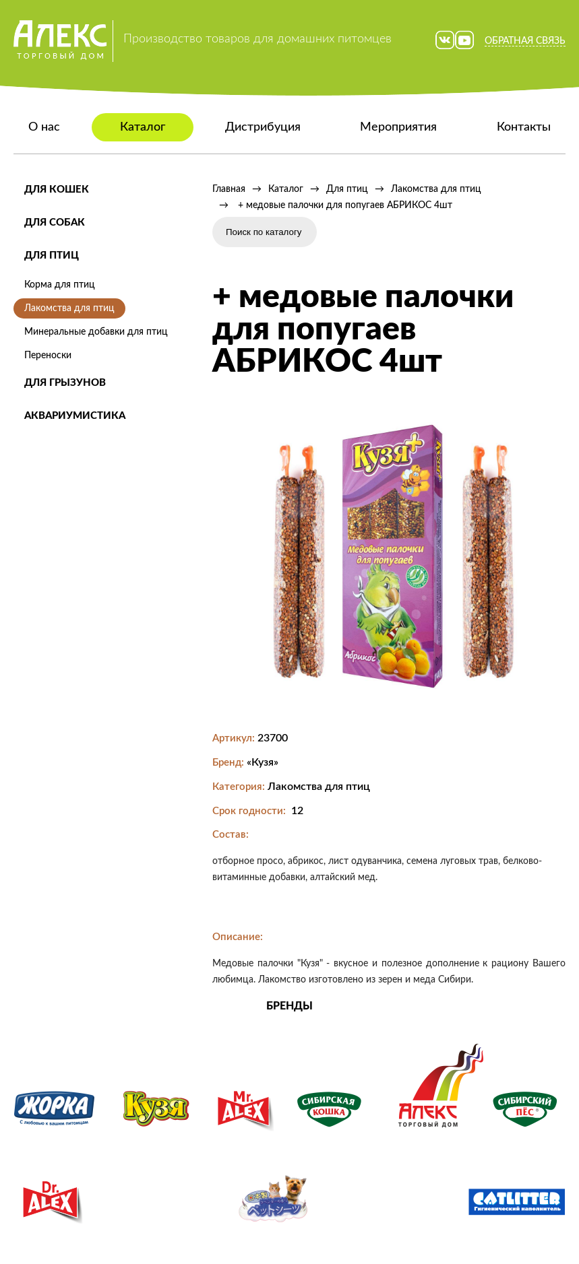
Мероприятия (398, 127)
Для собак (54, 223)
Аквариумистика (74, 416)
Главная (228, 189)
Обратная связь (525, 41)
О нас (44, 127)
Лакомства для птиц (69, 308)
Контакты (524, 127)
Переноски (47, 355)
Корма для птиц (59, 285)
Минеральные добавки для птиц (96, 332)
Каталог (142, 127)
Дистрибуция (263, 127)
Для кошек (56, 190)
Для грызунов (65, 383)
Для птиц (51, 256)
